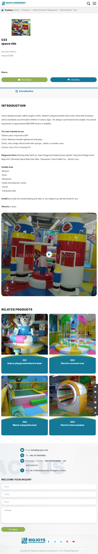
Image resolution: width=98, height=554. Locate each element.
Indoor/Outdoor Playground (45, 10)
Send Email (24, 78)
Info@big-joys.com (39, 449)
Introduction (24, 90)
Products (26, 10)
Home (16, 10)
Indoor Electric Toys (68, 10)
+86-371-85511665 (38, 455)
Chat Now (73, 78)
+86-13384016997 (52, 460)
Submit (13, 529)
